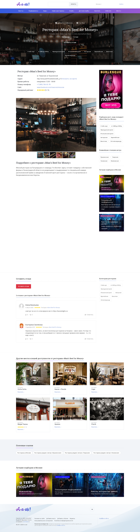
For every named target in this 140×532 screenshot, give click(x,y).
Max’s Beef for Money (53, 307)
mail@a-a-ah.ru (61, 525)
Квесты (21, 11)
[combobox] (58, 4)
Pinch (93, 424)
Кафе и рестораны (58, 11)
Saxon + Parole (60, 389)
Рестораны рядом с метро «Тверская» (77, 453)
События (108, 11)
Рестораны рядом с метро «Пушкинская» (47, 453)
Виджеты (72, 518)
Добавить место (51, 518)
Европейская (99, 51)
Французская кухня (58, 51)
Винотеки (110, 51)
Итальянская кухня (74, 51)
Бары (45, 11)
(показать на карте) (69, 79)
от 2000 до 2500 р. (43, 51)
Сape (93, 389)
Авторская (87, 51)
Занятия (97, 11)
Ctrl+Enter (26, 522)
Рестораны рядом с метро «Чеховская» (106, 453)
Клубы (72, 11)
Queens (57, 424)
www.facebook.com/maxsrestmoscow (50, 87)
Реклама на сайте (40, 518)
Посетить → (21, 392)
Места (119, 11)
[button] (94, 99)
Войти (121, 4)
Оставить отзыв (70, 42)
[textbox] (58, 2)
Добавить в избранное (64, 23)
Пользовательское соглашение (44, 520)
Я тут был (81, 23)
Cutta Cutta (22, 389)
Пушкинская (105, 157)
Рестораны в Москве (24, 453)
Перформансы (34, 11)
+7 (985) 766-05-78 (43, 84)
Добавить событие (62, 518)
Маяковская (115, 161)
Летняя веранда (70, 55)
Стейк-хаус (30, 51)
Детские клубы (84, 11)
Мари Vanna (23, 424)
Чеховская (104, 161)
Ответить (89, 315)
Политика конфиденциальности (63, 520)
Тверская (115, 157)
